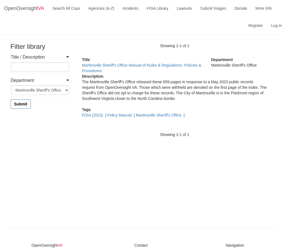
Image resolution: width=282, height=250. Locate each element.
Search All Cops (66, 8)
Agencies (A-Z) (101, 8)
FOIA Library (158, 8)
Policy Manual (120, 115)
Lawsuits (184, 8)
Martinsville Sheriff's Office (159, 115)
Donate (240, 8)
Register (255, 25)
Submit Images (213, 8)
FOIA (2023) (93, 115)
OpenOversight (24, 8)
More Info (263, 8)
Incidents (130, 8)
